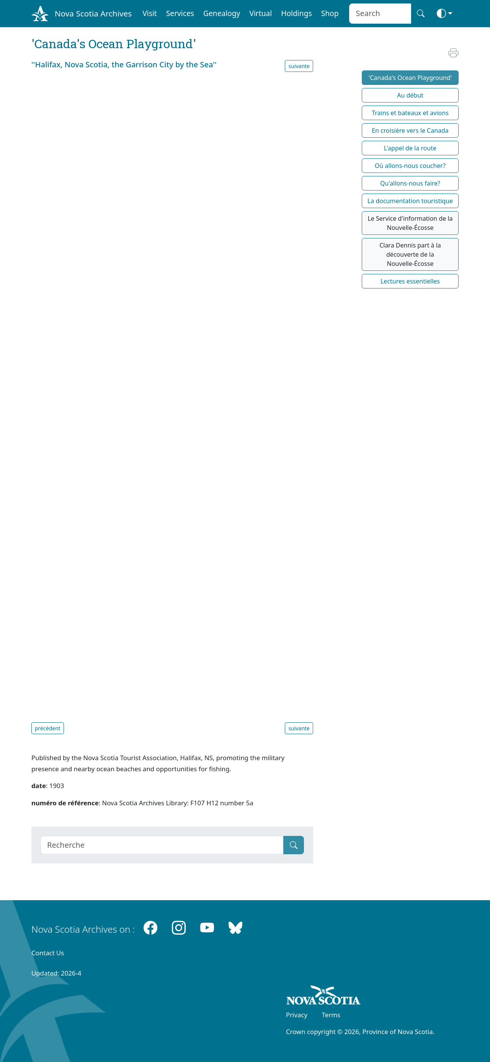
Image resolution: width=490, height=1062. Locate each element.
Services (180, 13)
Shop (330, 13)
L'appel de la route (410, 148)
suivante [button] (299, 66)
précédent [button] (47, 728)
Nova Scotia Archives (93, 13)
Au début (410, 95)
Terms (331, 1014)
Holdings (296, 13)
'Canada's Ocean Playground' (410, 77)
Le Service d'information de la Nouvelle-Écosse (410, 223)
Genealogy (221, 13)
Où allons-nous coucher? (410, 165)
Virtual (260, 13)
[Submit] (293, 845)
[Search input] (380, 13)
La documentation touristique (410, 201)
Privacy (296, 1014)
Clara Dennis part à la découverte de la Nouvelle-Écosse (410, 254)
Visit (149, 13)
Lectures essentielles (410, 281)
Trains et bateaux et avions (410, 113)
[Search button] (421, 13)
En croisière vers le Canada (410, 130)
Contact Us (47, 952)
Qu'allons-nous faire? (410, 183)
